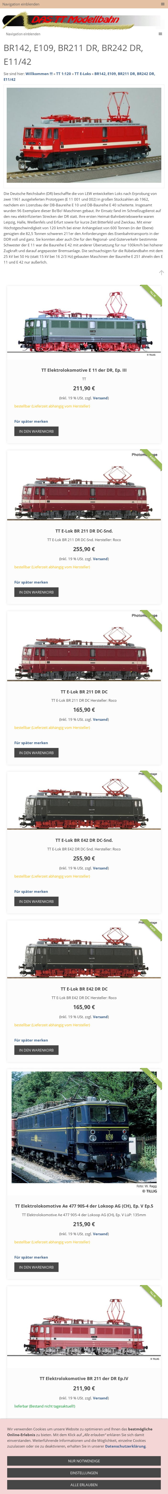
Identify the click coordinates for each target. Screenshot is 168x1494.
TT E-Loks (83, 73)
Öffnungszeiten (16, 1480)
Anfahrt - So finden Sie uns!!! (74, 1480)
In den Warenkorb (36, 431)
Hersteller (108, 1480)
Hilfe (104, 1486)
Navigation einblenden (20, 4)
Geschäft (40, 1480)
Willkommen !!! (39, 73)
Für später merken (31, 421)
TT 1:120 (63, 73)
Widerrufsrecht (143, 1480)
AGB (123, 1480)
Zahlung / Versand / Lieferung (27, 1486)
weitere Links (122, 1486)
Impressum (63, 1486)
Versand (100, 398)
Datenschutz (86, 1486)
